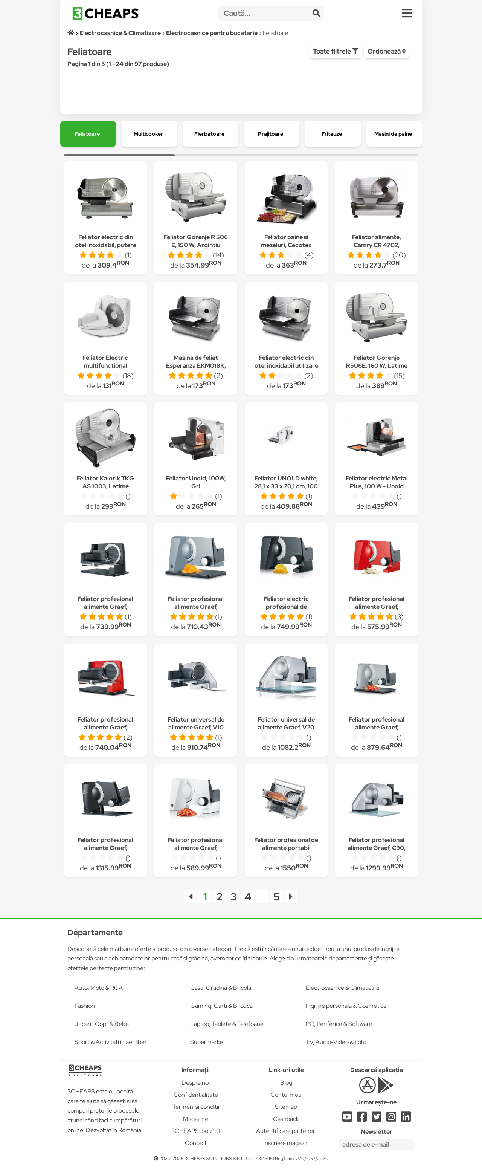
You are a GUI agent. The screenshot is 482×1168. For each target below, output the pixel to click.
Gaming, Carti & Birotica (221, 1006)
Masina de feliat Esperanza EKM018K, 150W (196, 366)
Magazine (195, 1119)
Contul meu (286, 1095)
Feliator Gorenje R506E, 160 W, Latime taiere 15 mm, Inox (376, 366)
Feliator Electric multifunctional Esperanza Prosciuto (105, 366)
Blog (286, 1083)
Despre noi (196, 1083)
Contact (196, 1143)
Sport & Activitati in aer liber (111, 1042)
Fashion (85, 1006)
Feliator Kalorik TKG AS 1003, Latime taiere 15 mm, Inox (105, 486)
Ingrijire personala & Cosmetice (346, 1006)
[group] (88, 134)
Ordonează (387, 51)
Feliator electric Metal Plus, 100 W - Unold (377, 482)
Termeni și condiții (195, 1107)
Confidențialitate (196, 1095)
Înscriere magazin (286, 1143)
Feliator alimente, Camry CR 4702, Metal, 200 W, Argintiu (376, 245)
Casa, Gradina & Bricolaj (221, 988)
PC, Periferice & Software (339, 1024)
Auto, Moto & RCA (99, 988)
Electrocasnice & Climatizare (343, 988)
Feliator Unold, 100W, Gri (196, 482)
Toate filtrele (335, 51)
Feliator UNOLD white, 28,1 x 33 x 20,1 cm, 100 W (286, 486)
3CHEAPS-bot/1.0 (195, 1131)
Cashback (286, 1119)
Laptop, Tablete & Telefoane (227, 1024)
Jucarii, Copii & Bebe (102, 1024)
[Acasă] (71, 33)
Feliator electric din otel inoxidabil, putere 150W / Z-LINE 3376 (105, 245)
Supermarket (207, 1042)
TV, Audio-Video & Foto (336, 1042)
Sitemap (286, 1107)
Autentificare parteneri (286, 1131)
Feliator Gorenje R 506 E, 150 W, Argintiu (196, 241)
